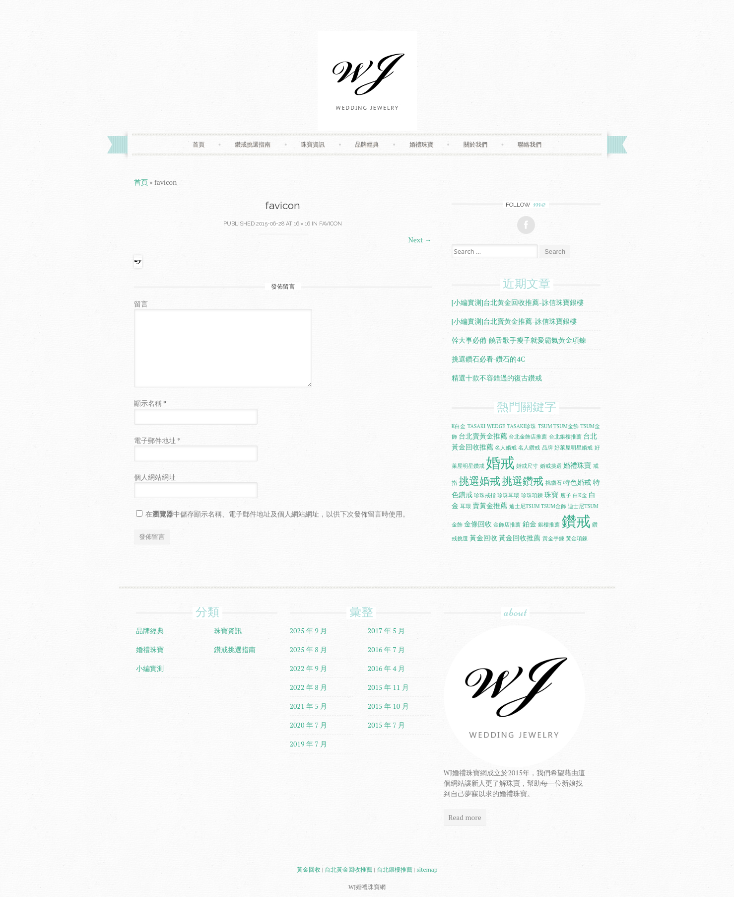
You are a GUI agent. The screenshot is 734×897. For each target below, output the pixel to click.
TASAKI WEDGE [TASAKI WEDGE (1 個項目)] (486, 426)
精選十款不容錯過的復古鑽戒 (497, 377)
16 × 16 (302, 224)
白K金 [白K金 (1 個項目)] (580, 495)
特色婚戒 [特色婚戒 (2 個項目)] (577, 482)
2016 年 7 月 (386, 649)
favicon (330, 224)
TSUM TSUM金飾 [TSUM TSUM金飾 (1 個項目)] (558, 426)
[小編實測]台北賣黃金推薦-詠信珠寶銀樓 (514, 321)
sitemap (426, 869)
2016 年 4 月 (386, 668)
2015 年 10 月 (388, 706)
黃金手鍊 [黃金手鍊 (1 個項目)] (553, 538)
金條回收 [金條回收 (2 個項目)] (478, 523)
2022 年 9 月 (309, 668)
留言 (141, 303)
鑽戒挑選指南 (252, 144)
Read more (465, 817)
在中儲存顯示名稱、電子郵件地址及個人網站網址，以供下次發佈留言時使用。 (277, 514)
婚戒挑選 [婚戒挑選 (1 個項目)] (551, 465)
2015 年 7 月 (386, 725)
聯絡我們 (529, 144)
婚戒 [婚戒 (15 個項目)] (500, 462)
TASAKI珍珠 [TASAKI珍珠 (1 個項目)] (521, 426)
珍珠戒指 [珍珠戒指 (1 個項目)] (485, 495)
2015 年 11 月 (388, 687)
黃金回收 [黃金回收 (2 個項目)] (483, 537)
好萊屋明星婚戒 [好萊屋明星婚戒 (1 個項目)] (573, 447)
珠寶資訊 (313, 144)
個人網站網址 (155, 477)
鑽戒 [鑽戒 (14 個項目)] (576, 521)
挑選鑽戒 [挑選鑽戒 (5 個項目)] (522, 481)
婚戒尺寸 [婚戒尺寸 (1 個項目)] (527, 465)
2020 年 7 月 (309, 725)
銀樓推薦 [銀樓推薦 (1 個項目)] (549, 524)
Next (420, 239)
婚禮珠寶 (421, 144)
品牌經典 (367, 144)
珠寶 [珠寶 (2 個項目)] (551, 494)
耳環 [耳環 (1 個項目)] (465, 506)
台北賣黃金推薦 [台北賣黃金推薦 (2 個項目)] (483, 436)
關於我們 (475, 144)
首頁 (198, 144)
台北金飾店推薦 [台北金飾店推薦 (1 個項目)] (528, 436)
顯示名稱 (150, 403)
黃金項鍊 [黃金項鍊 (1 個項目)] (577, 538)
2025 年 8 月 (309, 649)
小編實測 (150, 668)
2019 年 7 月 (309, 743)
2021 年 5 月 (309, 706)
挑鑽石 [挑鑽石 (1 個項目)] (553, 482)
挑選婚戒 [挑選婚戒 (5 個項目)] (479, 481)
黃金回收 (309, 869)
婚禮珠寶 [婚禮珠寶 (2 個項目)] (577, 465)
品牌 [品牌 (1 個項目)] (547, 447)
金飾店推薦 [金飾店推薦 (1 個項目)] (507, 524)
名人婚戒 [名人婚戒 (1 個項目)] (506, 447)
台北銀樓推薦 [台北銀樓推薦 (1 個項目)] (565, 436)
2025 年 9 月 (309, 630)
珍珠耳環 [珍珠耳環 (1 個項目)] (508, 495)
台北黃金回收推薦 (348, 869)
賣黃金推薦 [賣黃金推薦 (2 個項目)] (489, 505)
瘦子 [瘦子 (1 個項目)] (565, 495)
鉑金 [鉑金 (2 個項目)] (529, 523)
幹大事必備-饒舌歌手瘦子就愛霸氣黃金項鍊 (519, 340)
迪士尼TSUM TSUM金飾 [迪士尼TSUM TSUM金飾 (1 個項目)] (537, 506)
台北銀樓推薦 (394, 869)
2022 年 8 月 (309, 687)
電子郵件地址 (157, 440)
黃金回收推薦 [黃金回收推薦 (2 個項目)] (519, 537)
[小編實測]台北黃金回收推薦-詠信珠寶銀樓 (518, 302)
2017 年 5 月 (386, 630)
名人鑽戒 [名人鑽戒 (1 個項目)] (529, 447)
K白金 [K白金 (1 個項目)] (459, 426)
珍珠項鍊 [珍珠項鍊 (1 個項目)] (532, 495)
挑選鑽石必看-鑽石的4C (488, 359)
